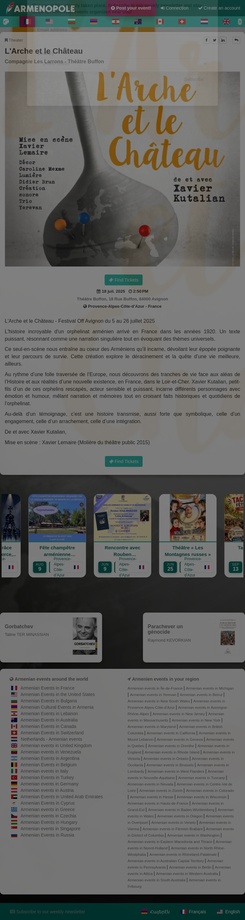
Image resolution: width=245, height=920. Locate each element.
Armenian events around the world (51, 679)
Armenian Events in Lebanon (49, 713)
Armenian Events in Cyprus (48, 803)
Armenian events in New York (196, 720)
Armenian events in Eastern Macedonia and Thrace (170, 841)
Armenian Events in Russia (47, 835)
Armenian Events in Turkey (47, 777)
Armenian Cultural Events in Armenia (57, 707)
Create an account (219, 8)
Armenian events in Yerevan (153, 694)
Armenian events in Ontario (166, 758)
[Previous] (5, 22)
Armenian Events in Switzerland (52, 732)
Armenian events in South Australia (157, 880)
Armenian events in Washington (193, 835)
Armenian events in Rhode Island (173, 752)
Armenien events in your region (165, 679)
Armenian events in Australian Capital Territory (166, 861)
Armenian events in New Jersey (179, 714)
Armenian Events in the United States (58, 694)
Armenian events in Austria (47, 790)
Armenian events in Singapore (51, 828)
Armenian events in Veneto (174, 822)
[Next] (240, 22)
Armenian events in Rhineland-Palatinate (183, 854)
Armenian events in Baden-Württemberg (181, 810)
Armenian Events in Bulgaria (49, 700)
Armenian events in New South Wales (159, 701)
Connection (175, 8)
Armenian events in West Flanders (176, 771)
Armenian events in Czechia (48, 815)
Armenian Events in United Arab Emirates (62, 796)
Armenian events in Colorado (210, 790)
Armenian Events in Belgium (49, 764)
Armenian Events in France (48, 688)
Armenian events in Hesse (152, 797)
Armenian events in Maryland (152, 726)
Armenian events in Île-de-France (156, 688)
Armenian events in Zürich (161, 790)
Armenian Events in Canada (48, 726)
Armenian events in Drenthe (171, 746)
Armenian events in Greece (48, 809)
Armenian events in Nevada (151, 784)
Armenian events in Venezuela (51, 751)
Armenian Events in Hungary (49, 822)
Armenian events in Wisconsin (202, 797)
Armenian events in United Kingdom (56, 745)
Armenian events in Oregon (180, 816)
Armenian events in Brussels (170, 765)
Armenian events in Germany (49, 783)
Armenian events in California (172, 733)
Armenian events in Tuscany (202, 778)
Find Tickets (123, 279)
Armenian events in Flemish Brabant (173, 829)
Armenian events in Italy (44, 771)
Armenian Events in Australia (49, 720)
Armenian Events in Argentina (50, 758)
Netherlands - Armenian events (51, 739)
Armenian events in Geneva (180, 739)
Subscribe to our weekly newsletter (47, 911)
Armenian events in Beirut (201, 694)
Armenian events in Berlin (190, 867)
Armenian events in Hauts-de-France (158, 803)
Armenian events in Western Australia (187, 873)
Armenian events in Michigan (210, 688)
